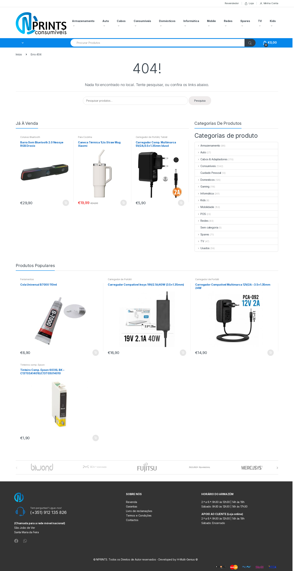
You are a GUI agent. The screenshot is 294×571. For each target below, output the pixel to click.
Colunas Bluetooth (30, 137)
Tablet (163, 137)
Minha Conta (269, 3)
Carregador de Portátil (148, 137)
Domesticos (204, 179)
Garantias (131, 506)
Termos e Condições (139, 515)
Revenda (131, 502)
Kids (273, 21)
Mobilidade (204, 207)
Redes (228, 21)
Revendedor (232, 3)
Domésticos (167, 21)
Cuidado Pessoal (208, 172)
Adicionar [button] (65, 203)
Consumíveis (142, 21)
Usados (202, 248)
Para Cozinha (85, 137)
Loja (249, 3)
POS (200, 214)
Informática (191, 21)
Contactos (132, 520)
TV (260, 21)
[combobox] (157, 43)
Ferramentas (27, 279)
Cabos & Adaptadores (211, 159)
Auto (105, 21)
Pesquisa (200, 100)
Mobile (211, 21)
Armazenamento (83, 21)
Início (19, 54)
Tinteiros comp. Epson (32, 364)
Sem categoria (206, 227)
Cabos (121, 21)
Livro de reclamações (139, 511)
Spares (245, 21)
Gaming (202, 186)
